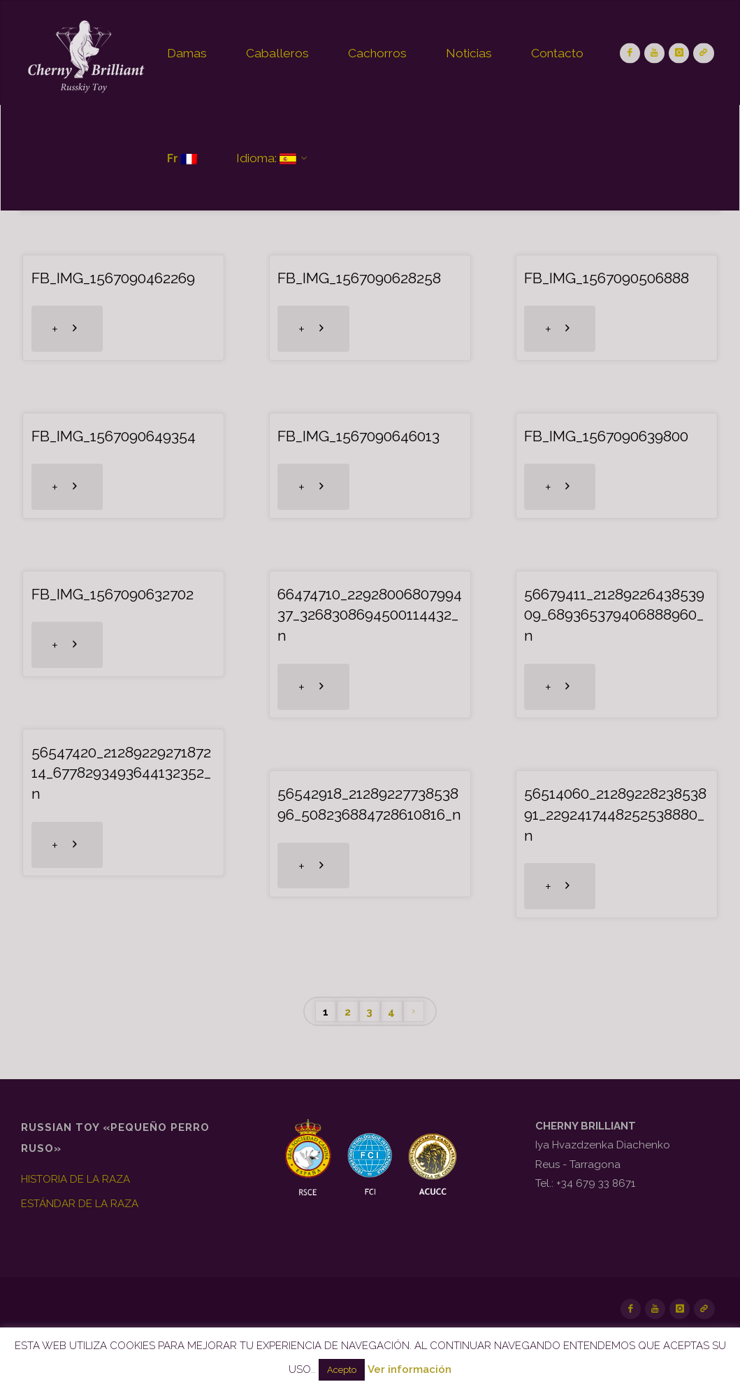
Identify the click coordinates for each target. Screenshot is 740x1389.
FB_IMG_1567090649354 (113, 436)
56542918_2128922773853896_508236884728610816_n (369, 804)
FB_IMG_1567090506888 (606, 278)
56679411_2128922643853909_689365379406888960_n (614, 615)
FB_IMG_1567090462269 (113, 278)
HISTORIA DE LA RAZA (75, 1179)
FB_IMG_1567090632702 (112, 594)
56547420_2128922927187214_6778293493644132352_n (121, 773)
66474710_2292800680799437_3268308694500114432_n (369, 615)
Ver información (409, 1369)
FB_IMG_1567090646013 (358, 436)
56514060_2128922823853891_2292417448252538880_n (615, 814)
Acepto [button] (341, 1370)
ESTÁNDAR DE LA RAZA (79, 1203)
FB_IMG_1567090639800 (606, 436)
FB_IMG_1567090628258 (359, 278)
